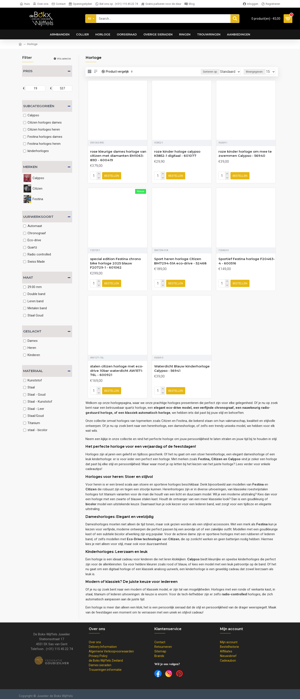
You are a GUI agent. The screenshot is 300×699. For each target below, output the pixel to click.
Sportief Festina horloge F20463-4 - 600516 (246, 260)
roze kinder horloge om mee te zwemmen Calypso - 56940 (245, 153)
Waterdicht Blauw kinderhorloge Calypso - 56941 (182, 366)
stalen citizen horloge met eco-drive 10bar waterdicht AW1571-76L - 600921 (116, 368)
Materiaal (33, 371)
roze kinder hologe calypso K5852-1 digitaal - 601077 (177, 153)
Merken (30, 167)
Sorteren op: (203, 71)
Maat (28, 277)
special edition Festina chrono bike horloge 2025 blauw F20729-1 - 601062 (115, 262)
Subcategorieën (38, 106)
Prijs (28, 71)
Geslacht (32, 331)
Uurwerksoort (38, 217)
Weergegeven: (256, 71)
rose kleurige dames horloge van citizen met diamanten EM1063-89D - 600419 (118, 155)
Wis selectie (64, 58)
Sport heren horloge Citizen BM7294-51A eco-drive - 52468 (180, 260)
